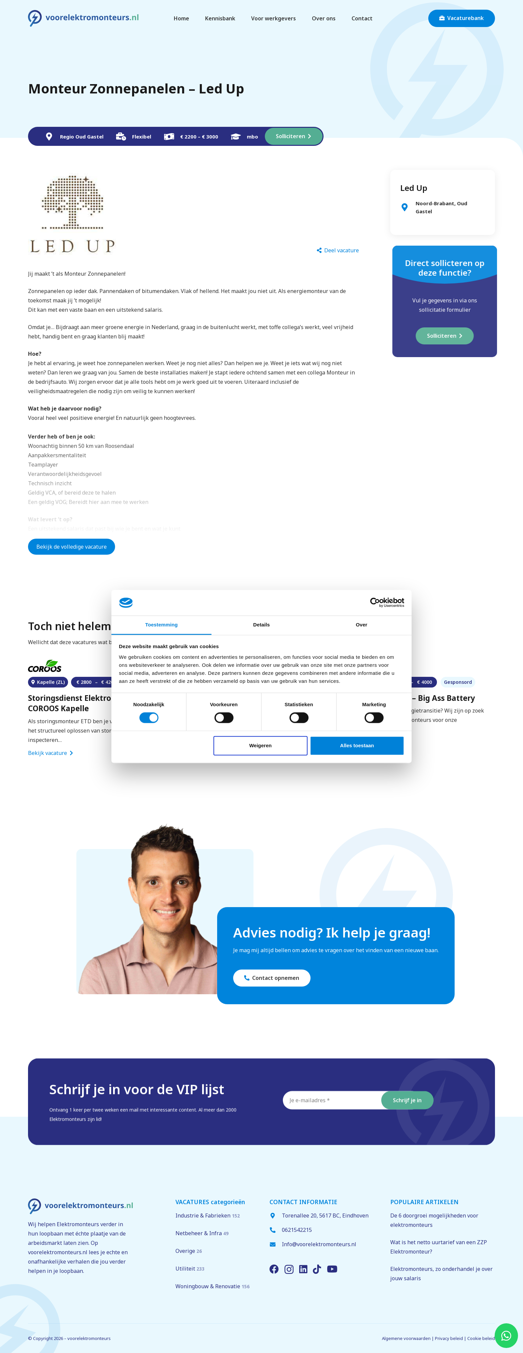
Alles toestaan (357, 745)
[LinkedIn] (303, 1269)
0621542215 (297, 1230)
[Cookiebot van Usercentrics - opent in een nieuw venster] (375, 603)
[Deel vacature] (338, 250)
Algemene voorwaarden (406, 1338)
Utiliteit (189, 1268)
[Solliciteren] (294, 136)
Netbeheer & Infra (201, 1233)
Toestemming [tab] (161, 624)
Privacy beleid (449, 1338)
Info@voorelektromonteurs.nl (319, 1244)
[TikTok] (317, 1269)
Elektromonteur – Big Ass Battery (412, 698)
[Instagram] (289, 1270)
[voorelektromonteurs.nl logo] (83, 18)
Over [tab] (362, 624)
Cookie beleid (481, 1338)
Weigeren (260, 745)
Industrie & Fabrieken (207, 1215)
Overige (188, 1251)
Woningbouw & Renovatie (212, 1286)
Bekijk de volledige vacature (71, 546)
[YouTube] (332, 1269)
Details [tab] (261, 624)
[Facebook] (274, 1269)
